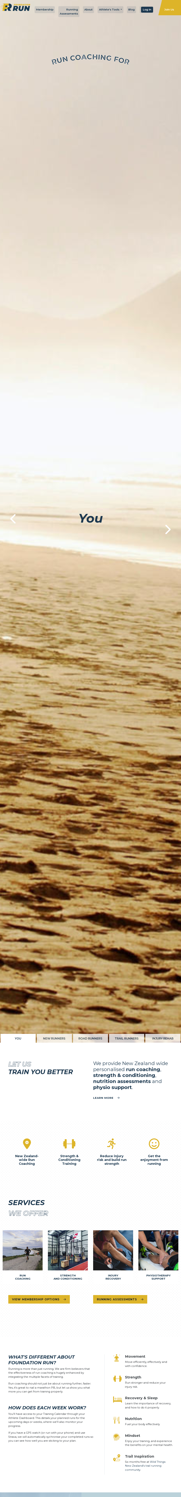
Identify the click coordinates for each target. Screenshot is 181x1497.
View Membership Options (39, 1299)
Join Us (169, 9)
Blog (131, 9)
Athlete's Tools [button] (109, 9)
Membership (44, 9)
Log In (147, 9)
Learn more (106, 1098)
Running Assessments (69, 11)
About (88, 9)
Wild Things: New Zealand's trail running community (145, 1465)
